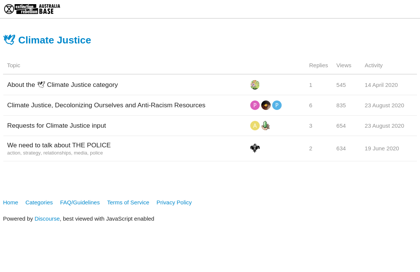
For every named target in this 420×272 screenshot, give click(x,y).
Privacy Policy (174, 202)
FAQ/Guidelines (80, 202)
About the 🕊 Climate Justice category (62, 84)
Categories (39, 202)
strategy (31, 153)
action (13, 153)
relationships (57, 153)
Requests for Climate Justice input (56, 125)
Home (10, 202)
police (96, 153)
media (80, 153)
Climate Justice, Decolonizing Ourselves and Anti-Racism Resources (106, 105)
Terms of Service (128, 202)
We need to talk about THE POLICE (59, 145)
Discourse (47, 218)
